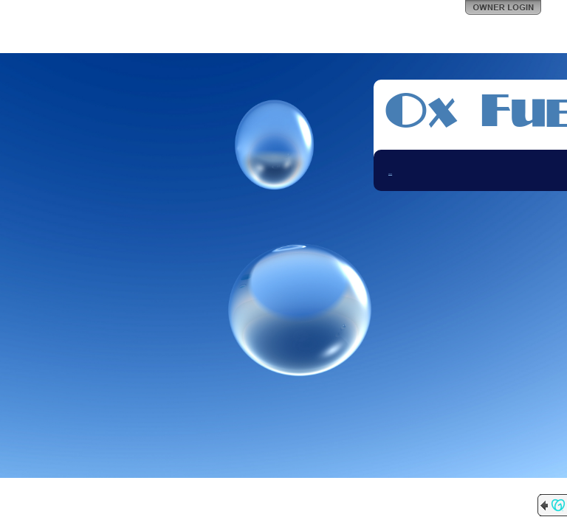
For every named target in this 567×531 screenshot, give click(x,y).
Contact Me (390, 173)
